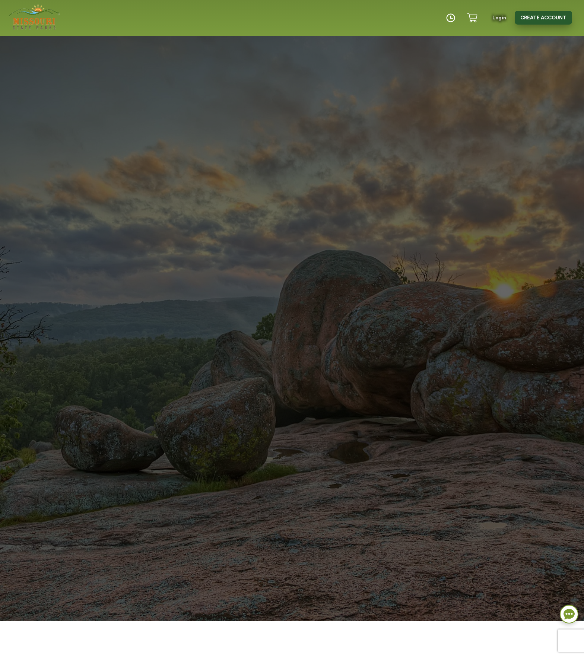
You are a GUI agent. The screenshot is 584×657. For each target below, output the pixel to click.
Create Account (543, 17)
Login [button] (499, 17)
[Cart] (474, 17)
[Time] (451, 17)
